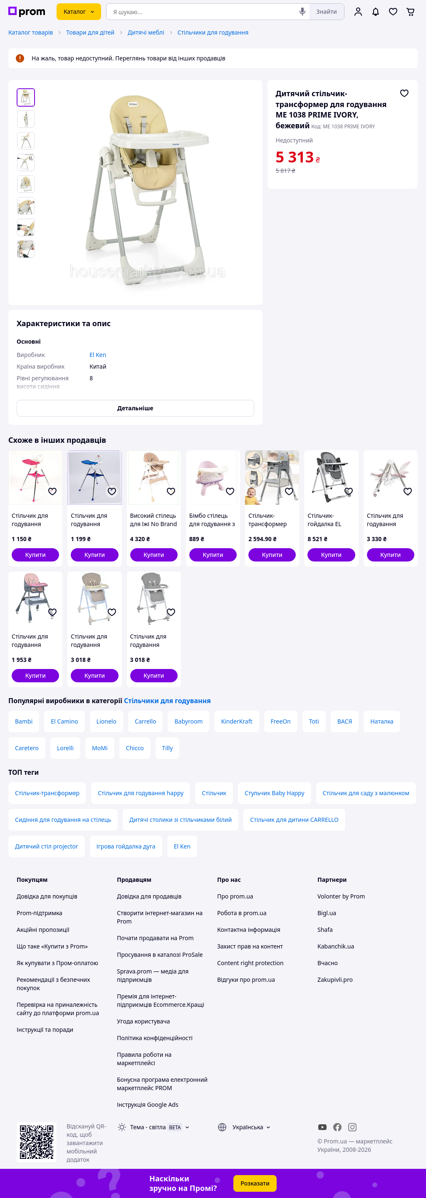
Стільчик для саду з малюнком (366, 793)
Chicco (135, 748)
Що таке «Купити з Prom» (52, 946)
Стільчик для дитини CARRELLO (294, 820)
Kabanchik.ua (335, 946)
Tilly (167, 748)
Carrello (145, 721)
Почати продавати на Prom (155, 938)
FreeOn (281, 721)
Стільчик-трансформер (47, 793)
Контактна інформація (248, 929)
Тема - (148, 1127)
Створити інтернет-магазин (155, 913)
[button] (35, 555)
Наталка (382, 721)
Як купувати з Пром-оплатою (57, 963)
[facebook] (337, 1127)
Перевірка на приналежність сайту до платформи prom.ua (58, 1009)
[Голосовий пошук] (302, 12)
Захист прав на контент (250, 946)
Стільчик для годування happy (140, 793)
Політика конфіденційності (155, 1038)
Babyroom (188, 721)
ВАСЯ (344, 721)
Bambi (23, 721)
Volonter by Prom (341, 896)
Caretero (27, 748)
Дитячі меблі (146, 32)
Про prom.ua (235, 896)
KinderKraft (236, 721)
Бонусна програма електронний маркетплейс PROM (162, 1084)
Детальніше (135, 408)
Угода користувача (143, 1021)
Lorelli (65, 748)
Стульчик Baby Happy (275, 793)
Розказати (255, 1183)
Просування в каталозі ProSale (160, 954)
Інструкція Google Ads (147, 1104)
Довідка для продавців (149, 896)
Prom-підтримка (39, 913)
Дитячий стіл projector (46, 846)
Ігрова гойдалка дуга (126, 846)
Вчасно (327, 963)
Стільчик (214, 793)
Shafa (325, 929)
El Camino (64, 721)
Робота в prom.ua (242, 913)
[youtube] (322, 1127)
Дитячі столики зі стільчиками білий (180, 820)
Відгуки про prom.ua (246, 979)
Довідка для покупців (47, 896)
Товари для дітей (90, 32)
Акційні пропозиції (43, 929)
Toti (314, 721)
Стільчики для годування (213, 32)
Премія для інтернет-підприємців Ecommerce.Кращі (160, 1000)
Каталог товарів (30, 32)
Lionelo (106, 721)
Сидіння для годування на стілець (63, 820)
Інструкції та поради (45, 1029)
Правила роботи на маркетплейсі (144, 1059)
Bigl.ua (326, 913)
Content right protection (250, 963)
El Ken (182, 846)
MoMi (99, 748)
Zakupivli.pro (335, 979)
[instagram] (352, 1127)
